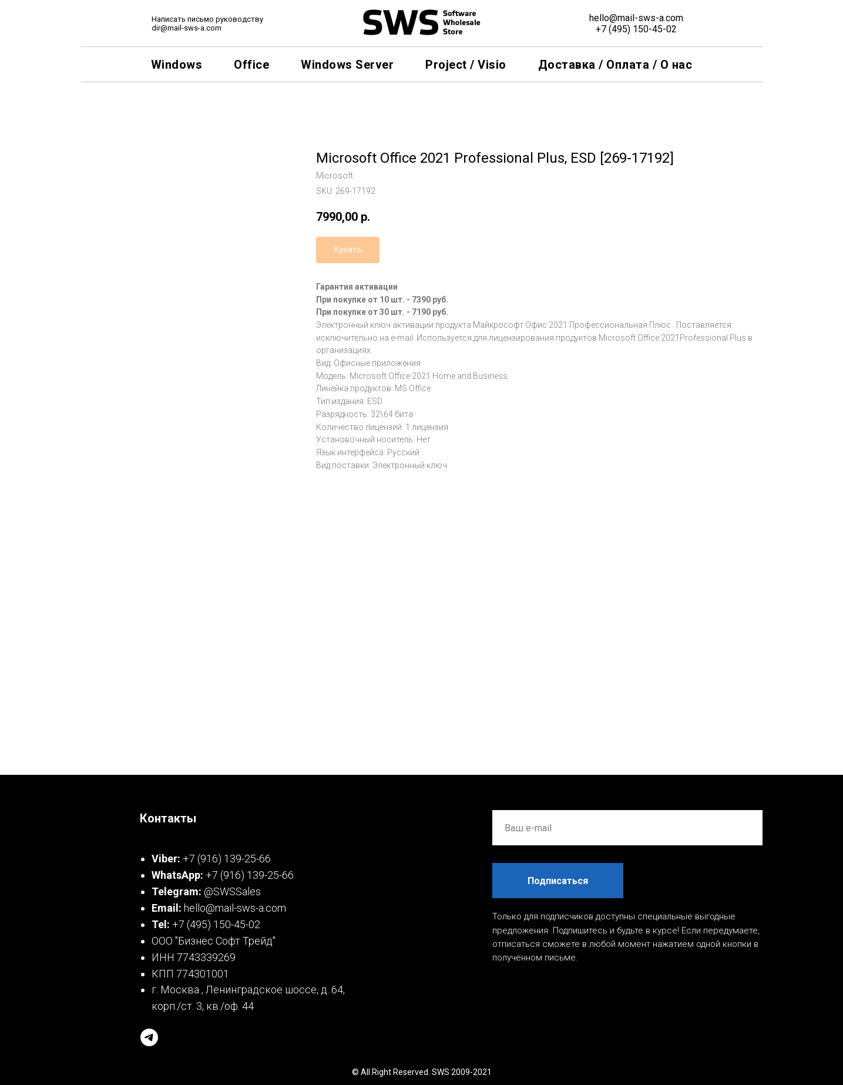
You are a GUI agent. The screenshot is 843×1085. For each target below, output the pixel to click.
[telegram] (149, 1037)
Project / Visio (465, 65)
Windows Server (347, 65)
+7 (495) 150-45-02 (636, 29)
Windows (177, 65)
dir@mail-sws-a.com (186, 27)
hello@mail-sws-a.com (636, 17)
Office (251, 65)
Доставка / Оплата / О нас (615, 65)
